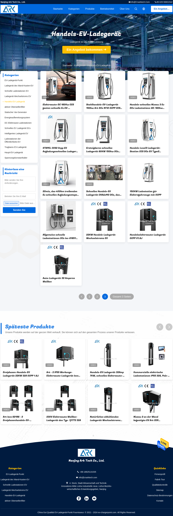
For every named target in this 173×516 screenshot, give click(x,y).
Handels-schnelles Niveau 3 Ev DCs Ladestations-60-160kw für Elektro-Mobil (147, 106)
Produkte (89, 9)
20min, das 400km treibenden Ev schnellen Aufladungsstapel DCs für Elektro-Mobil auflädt (60, 193)
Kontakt (159, 501)
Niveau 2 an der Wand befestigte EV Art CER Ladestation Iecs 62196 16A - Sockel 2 (149, 418)
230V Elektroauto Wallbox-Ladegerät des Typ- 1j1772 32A (63, 418)
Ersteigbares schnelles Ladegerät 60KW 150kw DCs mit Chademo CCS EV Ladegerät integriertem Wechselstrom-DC (104, 149)
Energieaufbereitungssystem (17, 117)
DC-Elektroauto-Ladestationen (18, 123)
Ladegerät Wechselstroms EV (18, 96)
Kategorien (73, 9)
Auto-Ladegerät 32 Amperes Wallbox (59, 279)
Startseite (58, 9)
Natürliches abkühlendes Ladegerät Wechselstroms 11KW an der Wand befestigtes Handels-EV (107, 418)
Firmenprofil (160, 474)
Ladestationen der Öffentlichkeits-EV (13, 140)
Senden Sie (19, 210)
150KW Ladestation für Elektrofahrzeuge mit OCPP (145, 193)
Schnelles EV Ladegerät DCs (18, 128)
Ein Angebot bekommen (163, 9)
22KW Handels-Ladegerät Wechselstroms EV (101, 236)
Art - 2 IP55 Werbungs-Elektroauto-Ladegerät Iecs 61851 (62, 374)
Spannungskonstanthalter (16, 158)
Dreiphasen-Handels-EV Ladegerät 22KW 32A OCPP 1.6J (21, 374)
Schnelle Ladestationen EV (17, 91)
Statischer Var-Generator (16, 112)
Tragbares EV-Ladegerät (15, 147)
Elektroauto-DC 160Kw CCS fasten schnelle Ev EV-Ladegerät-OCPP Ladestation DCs (59, 106)
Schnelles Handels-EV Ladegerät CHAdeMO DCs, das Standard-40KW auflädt (103, 193)
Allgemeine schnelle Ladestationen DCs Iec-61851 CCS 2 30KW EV (59, 236)
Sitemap (159, 490)
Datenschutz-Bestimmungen (159, 495)
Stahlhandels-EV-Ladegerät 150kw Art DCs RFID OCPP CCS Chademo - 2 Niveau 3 (103, 106)
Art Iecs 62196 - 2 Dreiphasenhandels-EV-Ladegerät (16, 418)
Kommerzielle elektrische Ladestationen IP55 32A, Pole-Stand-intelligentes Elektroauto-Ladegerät (150, 374)
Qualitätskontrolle (160, 485)
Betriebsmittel (107, 9)
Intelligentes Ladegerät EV (16, 133)
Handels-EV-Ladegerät (15, 101)
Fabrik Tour (160, 479)
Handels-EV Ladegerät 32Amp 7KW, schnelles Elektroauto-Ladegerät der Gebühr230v (107, 374)
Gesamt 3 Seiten (122, 296)
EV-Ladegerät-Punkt (14, 80)
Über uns (124, 9)
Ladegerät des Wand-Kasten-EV (19, 85)
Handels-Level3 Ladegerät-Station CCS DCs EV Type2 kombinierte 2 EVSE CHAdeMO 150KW (146, 149)
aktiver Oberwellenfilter (15, 107)
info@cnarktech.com (140, 2)
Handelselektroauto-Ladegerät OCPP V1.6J (148, 236)
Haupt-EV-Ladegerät (14, 152)
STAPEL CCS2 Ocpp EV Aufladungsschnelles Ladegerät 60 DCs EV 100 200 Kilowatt (61, 149)
